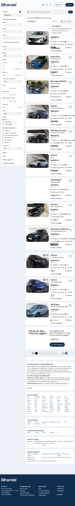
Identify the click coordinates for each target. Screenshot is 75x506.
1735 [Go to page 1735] (63, 353)
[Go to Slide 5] (39, 190)
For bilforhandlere (44, 491)
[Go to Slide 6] (40, 190)
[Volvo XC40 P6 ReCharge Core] (49, 66)
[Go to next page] (66, 353)
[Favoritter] (46, 4)
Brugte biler (23, 489)
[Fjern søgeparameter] (35, 21)
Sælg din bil (59, 5)
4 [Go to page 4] (46, 353)
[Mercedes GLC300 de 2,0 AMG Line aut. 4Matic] (49, 140)
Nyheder (22, 491)
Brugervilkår (42, 495)
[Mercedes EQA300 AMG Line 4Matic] (49, 90)
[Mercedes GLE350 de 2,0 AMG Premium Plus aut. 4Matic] (49, 238)
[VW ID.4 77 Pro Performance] (49, 289)
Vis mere (29, 388)
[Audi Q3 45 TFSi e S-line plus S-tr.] (49, 115)
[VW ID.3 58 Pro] (49, 164)
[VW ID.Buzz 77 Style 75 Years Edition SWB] (49, 314)
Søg (70, 12)
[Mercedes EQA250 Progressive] (49, 41)
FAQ (40, 489)
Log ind (69, 5)
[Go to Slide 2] (35, 190)
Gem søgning (66, 21)
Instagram (60, 491)
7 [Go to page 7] (56, 353)
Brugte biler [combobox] (7, 15)
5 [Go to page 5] (49, 353)
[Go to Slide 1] (34, 190)
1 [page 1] (36, 353)
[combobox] (13, 25)
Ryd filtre (54, 21)
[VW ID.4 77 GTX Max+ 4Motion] (49, 264)
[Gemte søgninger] (43, 4)
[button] (37, 38)
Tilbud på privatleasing (27, 495)
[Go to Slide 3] (37, 67)
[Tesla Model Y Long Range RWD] (49, 189)
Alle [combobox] (5, 56)
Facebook (60, 489)
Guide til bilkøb (25, 493)
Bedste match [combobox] (64, 27)
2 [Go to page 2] (39, 353)
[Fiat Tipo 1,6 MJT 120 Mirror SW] (49, 213)
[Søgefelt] (48, 12)
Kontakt (59, 494)
